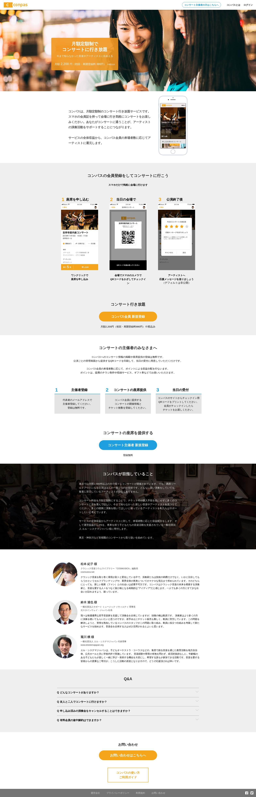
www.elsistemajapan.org (92, 645)
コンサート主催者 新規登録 (128, 445)
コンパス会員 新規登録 (128, 316)
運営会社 (95, 793)
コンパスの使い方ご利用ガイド (128, 775)
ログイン (248, 5)
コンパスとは (233, 5)
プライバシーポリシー (117, 793)
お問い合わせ (158, 793)
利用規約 (140, 793)
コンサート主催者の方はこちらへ (201, 5)
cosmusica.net (87, 572)
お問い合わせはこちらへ (128, 755)
